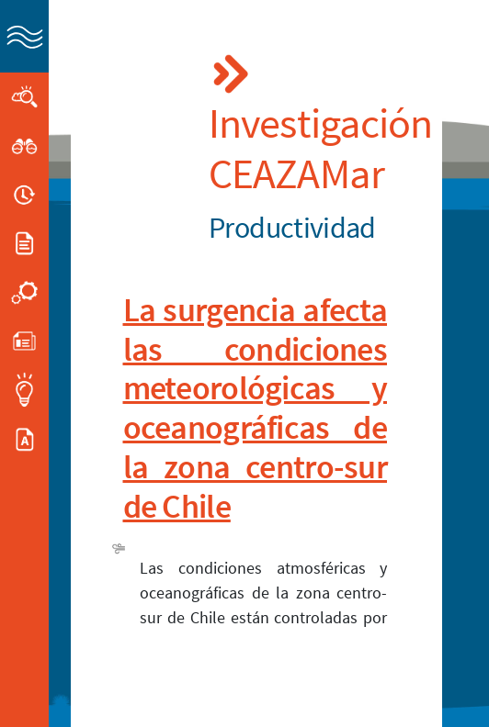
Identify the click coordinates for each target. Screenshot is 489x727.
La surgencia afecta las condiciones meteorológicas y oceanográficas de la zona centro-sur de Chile (255, 408)
